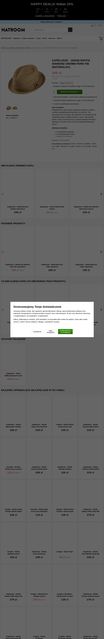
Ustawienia (37, 332)
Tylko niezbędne (50, 331)
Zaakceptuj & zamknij (65, 331)
